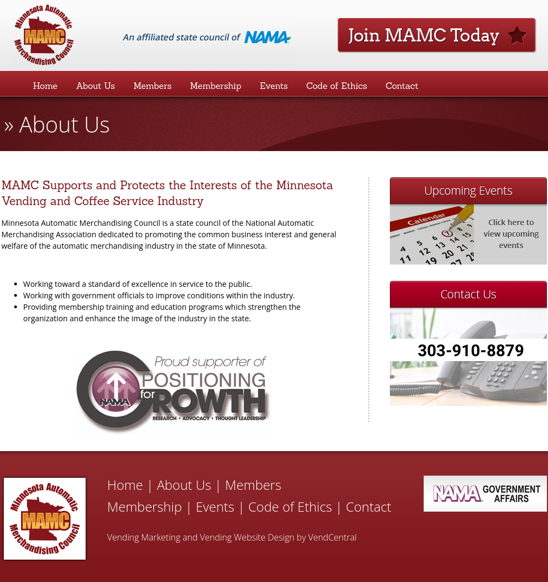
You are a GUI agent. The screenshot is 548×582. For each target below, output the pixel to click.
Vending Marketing (143, 537)
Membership (216, 85)
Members (153, 85)
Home (45, 85)
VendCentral (332, 537)
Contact (402, 85)
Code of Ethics (336, 85)
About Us (95, 85)
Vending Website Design (247, 537)
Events (274, 85)
